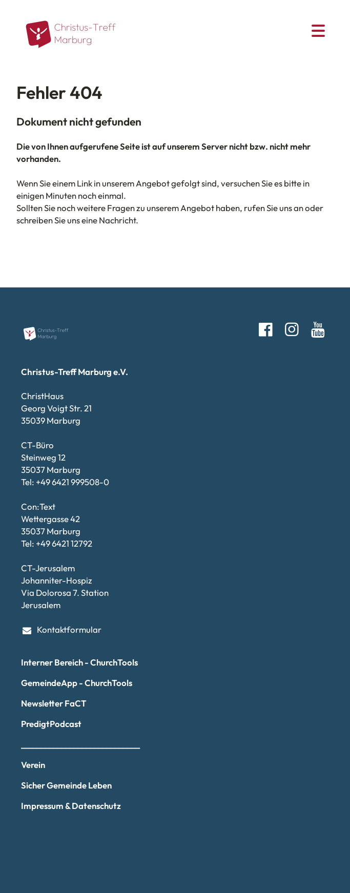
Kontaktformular (61, 630)
